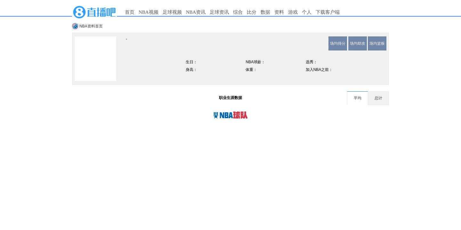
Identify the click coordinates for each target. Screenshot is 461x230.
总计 (378, 98)
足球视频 (172, 12)
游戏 (293, 12)
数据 (265, 12)
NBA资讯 (196, 12)
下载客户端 (328, 12)
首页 (129, 12)
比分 (251, 12)
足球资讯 (219, 12)
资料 (279, 12)
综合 (238, 12)
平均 (357, 98)
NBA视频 (148, 12)
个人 (306, 12)
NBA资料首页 (91, 26)
